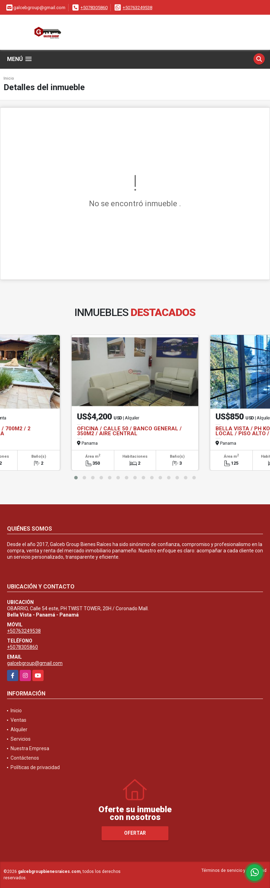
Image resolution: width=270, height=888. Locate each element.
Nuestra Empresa (30, 748)
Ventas (18, 720)
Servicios (21, 739)
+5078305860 (94, 7)
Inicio (9, 78)
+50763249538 (137, 7)
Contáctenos (25, 758)
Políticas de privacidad (35, 767)
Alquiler (19, 729)
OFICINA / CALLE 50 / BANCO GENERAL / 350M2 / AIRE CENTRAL (129, 431)
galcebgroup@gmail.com (35, 663)
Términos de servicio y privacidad (233, 870)
